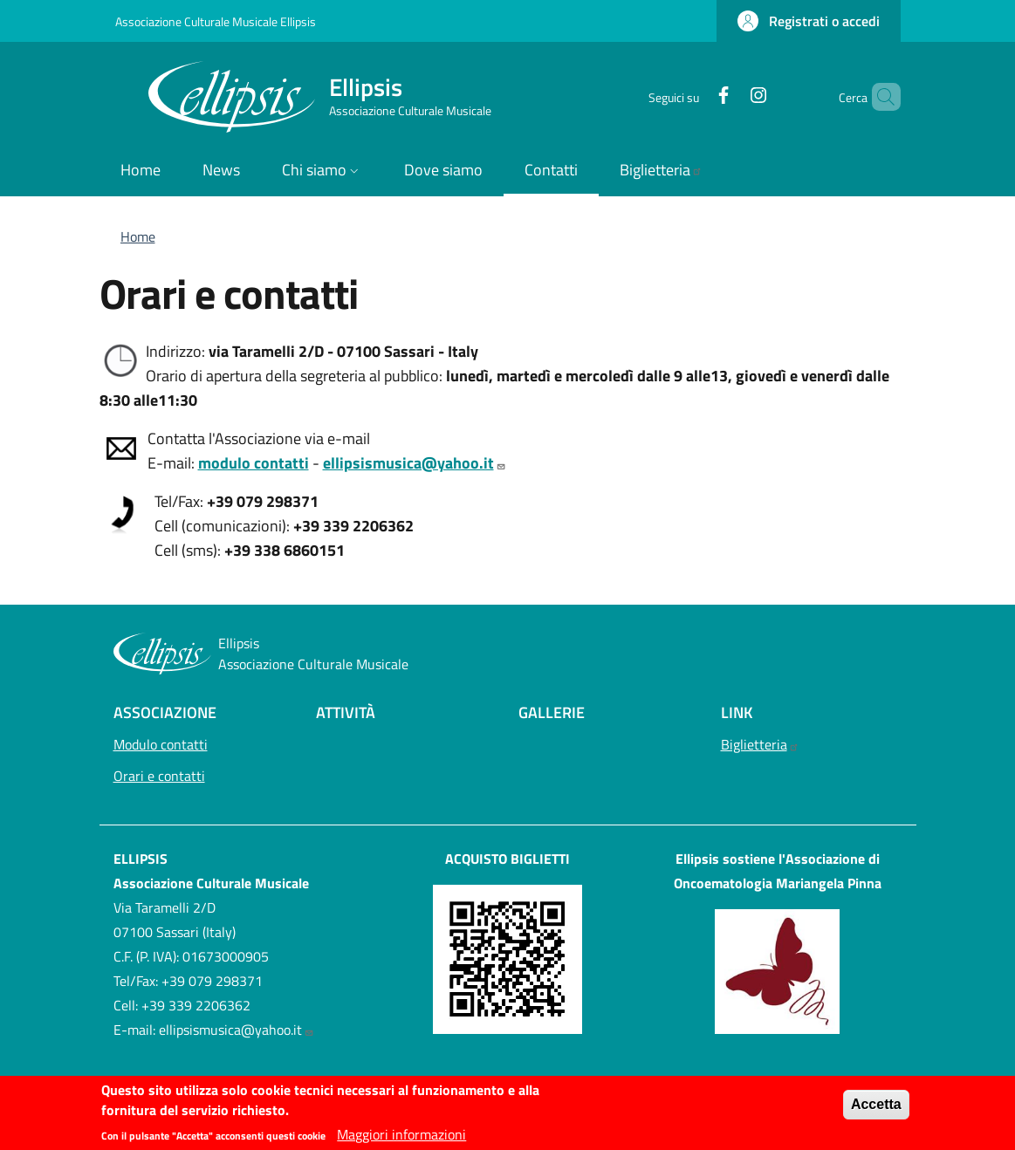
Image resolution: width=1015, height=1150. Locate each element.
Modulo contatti (160, 744)
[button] (809, 21)
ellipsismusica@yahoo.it (236, 1029)
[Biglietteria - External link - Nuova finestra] (661, 171)
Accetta (876, 1109)
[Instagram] (728, 96)
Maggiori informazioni (401, 1139)
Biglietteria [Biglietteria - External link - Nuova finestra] (760, 744)
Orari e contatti (202, 774)
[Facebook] (693, 96)
